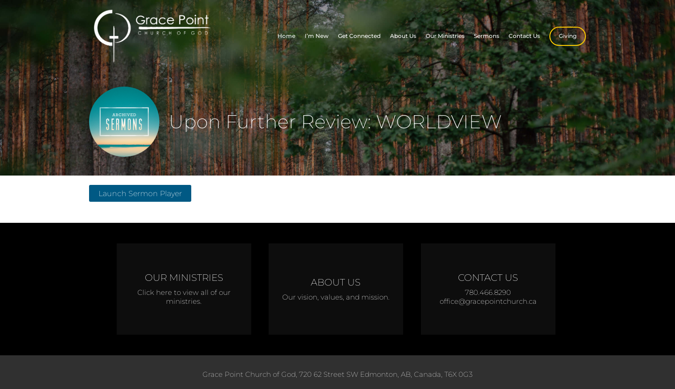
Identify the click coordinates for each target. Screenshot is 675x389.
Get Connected (359, 35)
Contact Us (524, 35)
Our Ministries (445, 35)
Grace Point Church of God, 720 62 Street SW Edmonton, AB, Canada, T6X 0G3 (337, 374)
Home (286, 35)
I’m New (317, 35)
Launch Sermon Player (140, 193)
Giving (568, 35)
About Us (403, 35)
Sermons (486, 35)
